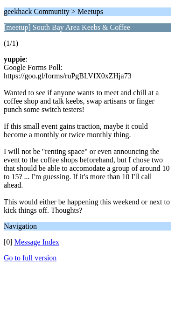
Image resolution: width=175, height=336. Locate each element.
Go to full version (30, 258)
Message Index (36, 242)
